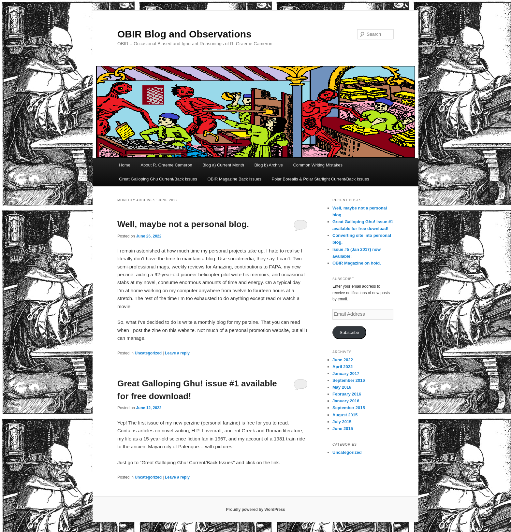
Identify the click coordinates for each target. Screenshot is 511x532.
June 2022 (342, 359)
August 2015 (345, 414)
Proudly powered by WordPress (255, 509)
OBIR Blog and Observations (184, 34)
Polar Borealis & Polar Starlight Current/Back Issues (320, 179)
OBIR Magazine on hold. (356, 263)
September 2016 (348, 380)
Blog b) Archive (269, 165)
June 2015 (342, 428)
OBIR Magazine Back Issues (234, 179)
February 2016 (346, 394)
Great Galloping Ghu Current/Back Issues (158, 179)
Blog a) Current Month (223, 165)
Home (124, 165)
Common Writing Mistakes (317, 165)
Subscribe (349, 332)
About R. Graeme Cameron (166, 165)
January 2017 (345, 373)
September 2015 (348, 407)
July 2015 (342, 421)
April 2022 (342, 366)
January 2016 (345, 400)
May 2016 (341, 387)
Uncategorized (148, 353)
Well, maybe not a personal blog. (183, 224)
